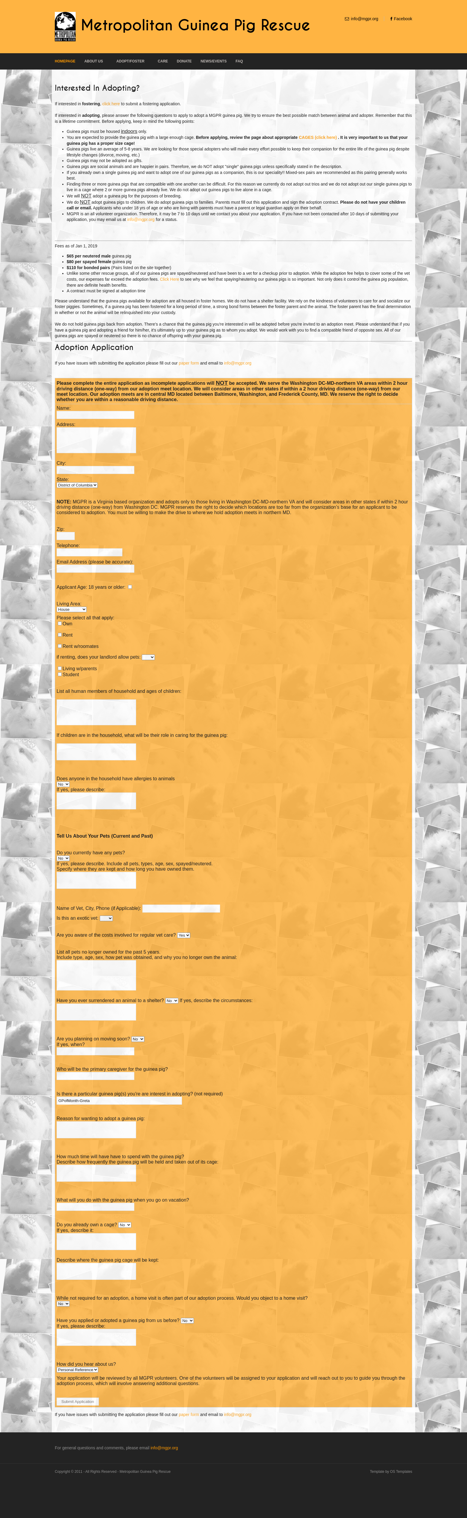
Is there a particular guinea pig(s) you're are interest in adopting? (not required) (140, 1118)
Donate (184, 61)
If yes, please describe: (81, 801)
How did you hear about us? (86, 1402)
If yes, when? (71, 1069)
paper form (189, 363)
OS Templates (401, 1510)
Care (163, 61)
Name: (64, 408)
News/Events (214, 61)
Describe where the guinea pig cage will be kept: (108, 1293)
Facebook (403, 18)
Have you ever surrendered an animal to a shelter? (110, 1022)
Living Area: (69, 608)
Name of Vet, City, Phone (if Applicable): (99, 925)
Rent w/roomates (81, 650)
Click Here (169, 279)
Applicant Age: (72, 591)
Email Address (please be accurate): (95, 566)
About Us (93, 61)
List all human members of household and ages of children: (119, 695)
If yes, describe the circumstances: (216, 1022)
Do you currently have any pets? (91, 866)
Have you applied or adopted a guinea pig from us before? (119, 1356)
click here (111, 103)
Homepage (65, 61)
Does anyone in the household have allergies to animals (116, 790)
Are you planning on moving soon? (93, 1063)
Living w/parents (80, 673)
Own (67, 628)
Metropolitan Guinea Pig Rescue (195, 25)
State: (63, 483)
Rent (68, 639)
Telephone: (68, 549)
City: (61, 467)
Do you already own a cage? (87, 1255)
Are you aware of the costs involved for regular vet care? (116, 952)
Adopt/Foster (130, 61)
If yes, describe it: (75, 1260)
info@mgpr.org (364, 18)
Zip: (61, 533)
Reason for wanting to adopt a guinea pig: (101, 1143)
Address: (66, 424)
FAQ (239, 61)
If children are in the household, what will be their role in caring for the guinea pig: (142, 744)
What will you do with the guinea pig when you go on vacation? (123, 1230)
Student (71, 679)
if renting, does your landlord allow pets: (99, 661)
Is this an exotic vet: (78, 935)
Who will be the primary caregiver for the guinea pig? (112, 1094)
